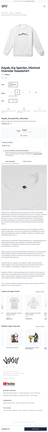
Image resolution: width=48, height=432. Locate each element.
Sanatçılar (32, 410)
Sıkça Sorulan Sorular (22, 403)
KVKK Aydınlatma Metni (10, 393)
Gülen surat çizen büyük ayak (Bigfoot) (32, 348)
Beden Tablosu (13, 96)
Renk (2, 84)
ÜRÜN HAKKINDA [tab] (10, 161)
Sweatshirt (18, 13)
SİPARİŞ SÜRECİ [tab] (27, 161)
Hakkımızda (7, 403)
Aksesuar (15, 410)
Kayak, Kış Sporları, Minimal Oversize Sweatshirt (14, 15)
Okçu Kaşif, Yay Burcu (12, 347)
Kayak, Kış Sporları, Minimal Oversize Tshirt (14, 313)
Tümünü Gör (39, 292)
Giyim (11, 13)
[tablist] (18, 161)
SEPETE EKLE (35, 429)
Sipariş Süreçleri (25, 395)
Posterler (26, 410)
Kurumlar (39, 410)
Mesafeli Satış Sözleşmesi (11, 395)
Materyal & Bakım (24, 142)
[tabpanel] (24, 225)
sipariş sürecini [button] (38, 154)
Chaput (24, 130)
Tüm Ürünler (4, 13)
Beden (3, 93)
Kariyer (32, 403)
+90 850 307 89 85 (9, 378)
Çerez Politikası (35, 393)
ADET (2, 101)
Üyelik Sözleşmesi (24, 393)
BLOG (13, 403)
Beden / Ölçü (24, 145)
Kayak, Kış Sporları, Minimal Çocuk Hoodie (32, 313)
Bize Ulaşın (34, 395)
